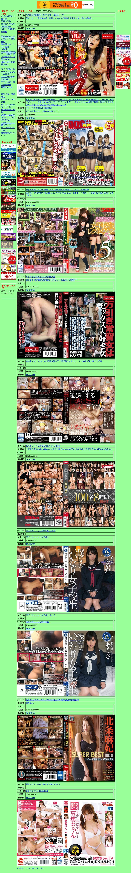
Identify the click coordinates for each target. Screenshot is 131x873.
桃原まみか (67, 193)
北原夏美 (30, 280)
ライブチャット (8, 128)
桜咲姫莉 (48, 108)
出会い (4, 130)
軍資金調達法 (7, 110)
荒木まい (76, 193)
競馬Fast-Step (6, 87)
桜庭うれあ (104, 193)
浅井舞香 (38, 280)
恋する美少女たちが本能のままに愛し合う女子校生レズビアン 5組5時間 (57, 190)
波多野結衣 (99, 449)
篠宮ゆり (30, 193)
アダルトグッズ (8, 122)
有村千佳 (71, 449)
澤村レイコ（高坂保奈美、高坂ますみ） (43, 18)
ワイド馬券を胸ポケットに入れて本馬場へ (8, 71)
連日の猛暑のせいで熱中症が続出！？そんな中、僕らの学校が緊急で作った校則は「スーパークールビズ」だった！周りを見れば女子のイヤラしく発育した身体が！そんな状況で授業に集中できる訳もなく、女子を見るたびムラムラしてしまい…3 (70, 102)
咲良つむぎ (30, 108)
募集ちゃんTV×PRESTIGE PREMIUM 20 (43, 784)
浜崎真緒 (79, 449)
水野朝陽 (56, 449)
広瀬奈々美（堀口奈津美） (81, 18)
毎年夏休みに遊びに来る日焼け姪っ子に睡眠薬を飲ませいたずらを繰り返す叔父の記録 (64, 361)
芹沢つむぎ (39, 193)
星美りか (108, 449)
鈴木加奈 (46, 280)
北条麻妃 (30, 703)
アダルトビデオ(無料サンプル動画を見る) (8, 117)
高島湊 (64, 280)
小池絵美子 (72, 280)
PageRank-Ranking (8, 52)
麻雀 (3, 97)
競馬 (3, 94)
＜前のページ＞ (23, 868)
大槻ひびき (47, 449)
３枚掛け (5, 49)
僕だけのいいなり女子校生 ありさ (40, 615)
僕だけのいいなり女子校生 (37, 537)
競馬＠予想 (6, 21)
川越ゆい (95, 193)
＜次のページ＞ (37, 868)
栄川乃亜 (40, 108)
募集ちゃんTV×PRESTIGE (37, 791)
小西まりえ (86, 193)
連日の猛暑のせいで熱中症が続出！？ (42, 111)
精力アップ (6, 125)
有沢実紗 (65, 18)
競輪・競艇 (10, 94)
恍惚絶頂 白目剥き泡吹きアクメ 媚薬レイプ (45, 15)
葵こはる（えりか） (53, 193)
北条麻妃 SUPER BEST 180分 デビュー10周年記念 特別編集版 (52, 700)
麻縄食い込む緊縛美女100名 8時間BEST (43, 446)
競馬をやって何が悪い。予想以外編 (8, 39)
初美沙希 (38, 449)
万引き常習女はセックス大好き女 (40, 277)
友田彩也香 (89, 449)
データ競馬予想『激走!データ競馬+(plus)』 (8, 56)
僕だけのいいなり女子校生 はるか (40, 531)
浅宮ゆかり (55, 280)
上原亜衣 (30, 449)
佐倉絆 (64, 449)
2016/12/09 (30, 28)
